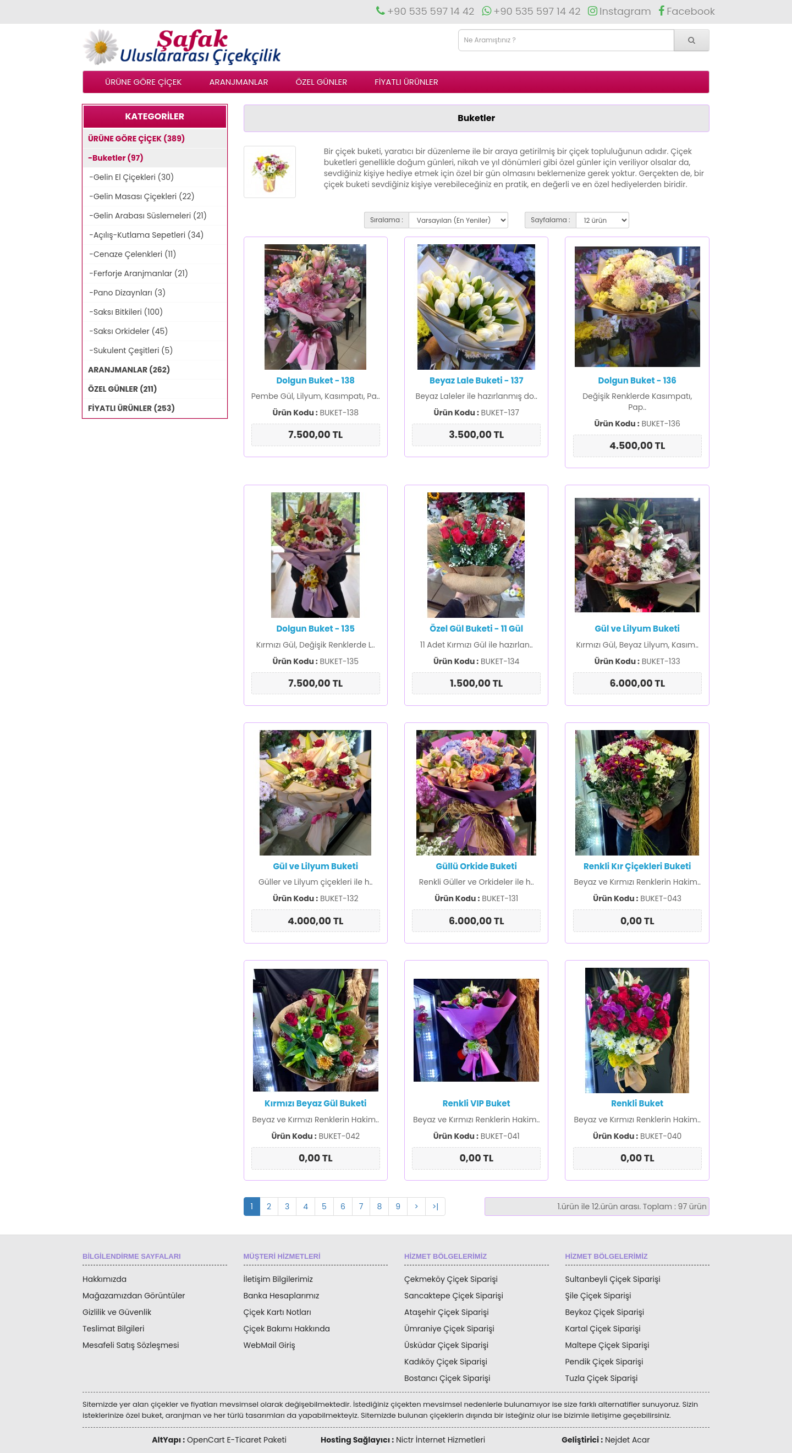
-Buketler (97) (113, 157)
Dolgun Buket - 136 (637, 380)
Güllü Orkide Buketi (476, 866)
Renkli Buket (637, 1103)
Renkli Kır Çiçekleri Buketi (637, 866)
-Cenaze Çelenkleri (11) (130, 254)
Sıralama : (386, 219)
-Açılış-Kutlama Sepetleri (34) (143, 234)
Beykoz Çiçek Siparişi (605, 1312)
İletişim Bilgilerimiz (278, 1279)
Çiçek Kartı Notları (277, 1312)
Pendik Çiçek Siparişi (604, 1361)
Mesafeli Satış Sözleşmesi (130, 1345)
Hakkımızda (104, 1279)
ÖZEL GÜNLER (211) (120, 388)
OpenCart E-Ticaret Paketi (237, 1439)
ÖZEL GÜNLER (322, 81)
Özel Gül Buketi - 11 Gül (476, 628)
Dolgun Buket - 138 (315, 380)
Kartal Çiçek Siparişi (603, 1328)
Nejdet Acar (627, 1439)
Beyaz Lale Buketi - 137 (476, 380)
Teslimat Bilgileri (113, 1328)
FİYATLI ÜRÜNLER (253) (129, 408)
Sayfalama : (550, 219)
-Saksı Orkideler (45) (125, 331)
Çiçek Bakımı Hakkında (287, 1328)
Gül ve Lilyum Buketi (637, 628)
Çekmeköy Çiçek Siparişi (451, 1279)
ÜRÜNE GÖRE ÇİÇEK (143, 81)
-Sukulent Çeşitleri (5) (128, 350)
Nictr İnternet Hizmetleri (440, 1439)
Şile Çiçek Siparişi (598, 1295)
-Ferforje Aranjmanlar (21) (135, 273)
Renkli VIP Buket (476, 1103)
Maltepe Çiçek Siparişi (607, 1345)
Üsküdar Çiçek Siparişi (446, 1345)
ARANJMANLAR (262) (126, 369)
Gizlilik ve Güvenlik (116, 1312)
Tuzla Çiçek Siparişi (601, 1378)
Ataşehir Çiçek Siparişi (446, 1312)
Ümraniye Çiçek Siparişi (449, 1328)
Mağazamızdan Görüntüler (133, 1295)
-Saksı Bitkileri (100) (123, 311)
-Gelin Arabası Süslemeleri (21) (145, 215)
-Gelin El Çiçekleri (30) (128, 177)
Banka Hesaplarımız (282, 1295)
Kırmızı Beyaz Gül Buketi (315, 1103)
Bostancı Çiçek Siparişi (447, 1378)
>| (435, 1206)
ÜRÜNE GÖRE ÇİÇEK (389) (134, 138)
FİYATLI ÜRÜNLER (406, 81)
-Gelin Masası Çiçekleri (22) (139, 196)
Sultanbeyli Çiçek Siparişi (613, 1279)
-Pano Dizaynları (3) (124, 292)
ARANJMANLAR (238, 81)
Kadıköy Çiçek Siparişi (445, 1361)
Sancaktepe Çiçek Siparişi (453, 1295)
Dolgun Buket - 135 (315, 628)
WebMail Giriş (269, 1345)
